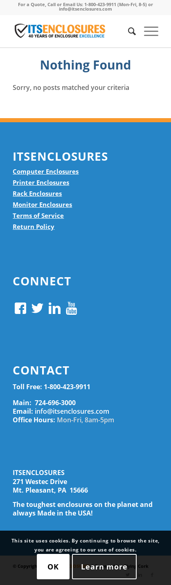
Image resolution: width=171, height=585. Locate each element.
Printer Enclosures (41, 182)
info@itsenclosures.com (72, 411)
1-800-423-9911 (67, 386)
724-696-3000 (55, 402)
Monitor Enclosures (42, 204)
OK (53, 567)
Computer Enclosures (46, 171)
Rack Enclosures (37, 193)
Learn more (104, 567)
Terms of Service (38, 215)
